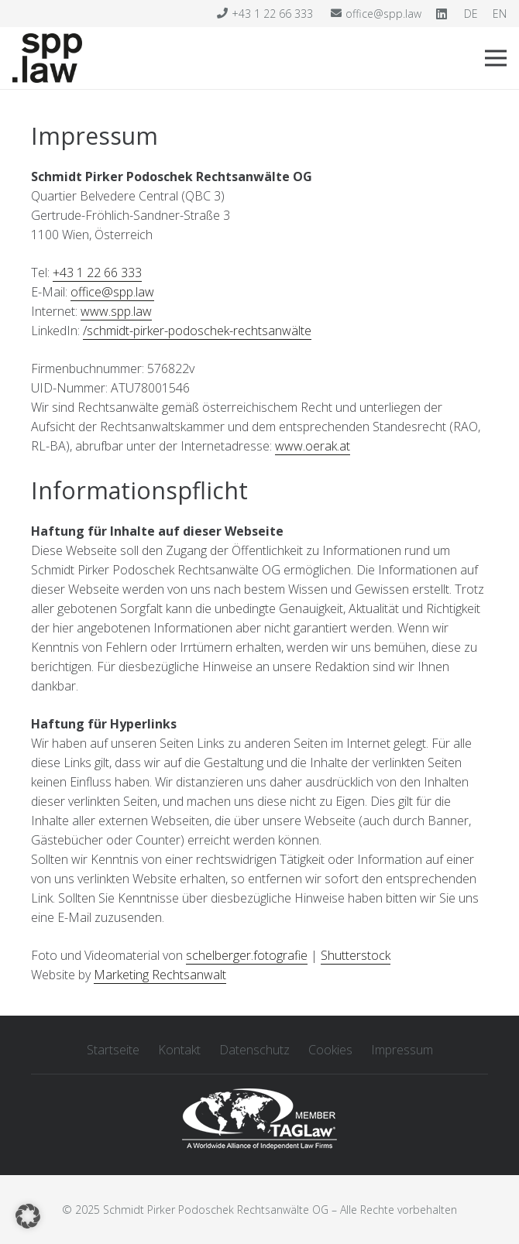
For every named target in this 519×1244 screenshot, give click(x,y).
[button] (28, 1216)
